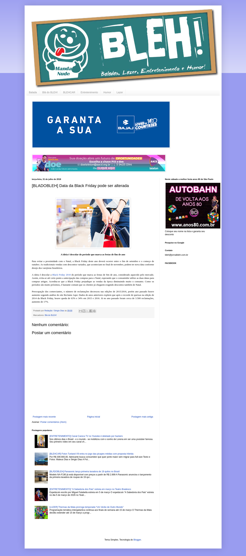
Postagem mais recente (44, 416)
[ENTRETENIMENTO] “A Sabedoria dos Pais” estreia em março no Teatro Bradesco (90, 489)
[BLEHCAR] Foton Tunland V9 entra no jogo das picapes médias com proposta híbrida (91, 454)
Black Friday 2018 (61, 274)
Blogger (137, 539)
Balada (33, 92)
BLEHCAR (69, 92)
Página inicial (93, 416)
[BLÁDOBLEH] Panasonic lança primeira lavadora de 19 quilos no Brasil (84, 471)
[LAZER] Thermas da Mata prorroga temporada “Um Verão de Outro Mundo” (86, 507)
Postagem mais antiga (142, 416)
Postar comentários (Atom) (53, 422)
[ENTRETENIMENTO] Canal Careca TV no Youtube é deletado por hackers (86, 436)
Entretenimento (89, 92)
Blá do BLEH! (50, 92)
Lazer (120, 92)
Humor (107, 92)
